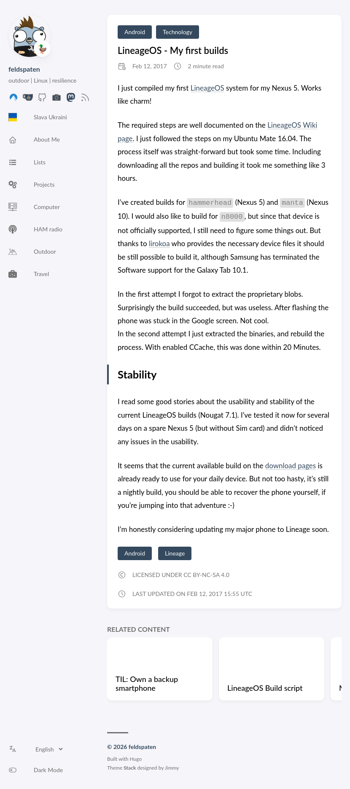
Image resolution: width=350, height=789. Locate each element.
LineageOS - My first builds (173, 50)
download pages (290, 465)
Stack (130, 768)
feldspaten (24, 69)
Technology (177, 31)
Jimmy (172, 768)
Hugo (136, 759)
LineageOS (207, 87)
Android (134, 31)
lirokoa (159, 243)
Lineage (175, 553)
